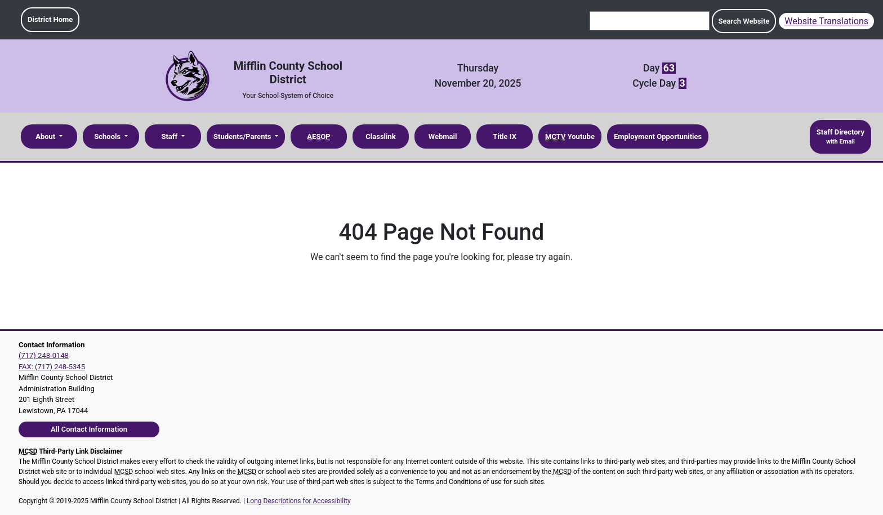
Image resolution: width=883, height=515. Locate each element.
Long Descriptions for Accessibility (299, 501)
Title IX (504, 136)
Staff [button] (170, 136)
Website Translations (826, 21)
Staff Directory (840, 137)
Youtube (570, 136)
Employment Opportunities (658, 136)
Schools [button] (108, 136)
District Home (50, 19)
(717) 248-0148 (44, 355)
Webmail (443, 136)
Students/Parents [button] (243, 136)
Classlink (380, 136)
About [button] (46, 136)
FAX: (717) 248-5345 (52, 366)
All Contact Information (89, 429)
